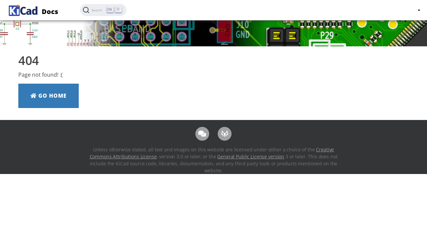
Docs (32, 9)
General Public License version (250, 156)
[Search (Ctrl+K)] (103, 10)
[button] (418, 10)
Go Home (48, 95)
